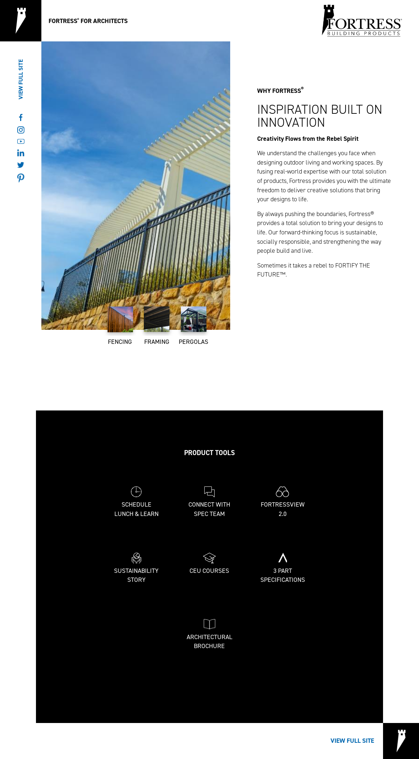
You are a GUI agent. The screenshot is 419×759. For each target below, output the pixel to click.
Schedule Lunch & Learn (136, 502)
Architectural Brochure (209, 634)
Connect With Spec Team (209, 502)
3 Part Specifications (282, 568)
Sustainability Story (136, 568)
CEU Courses (209, 564)
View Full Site (20, 79)
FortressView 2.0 (283, 502)
